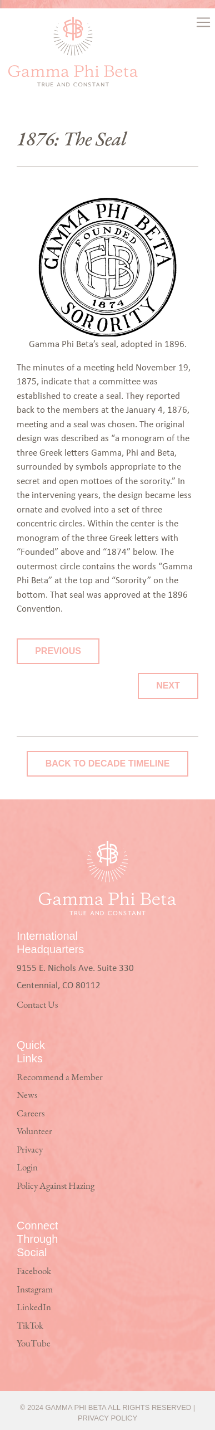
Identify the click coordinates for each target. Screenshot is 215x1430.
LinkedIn (34, 1307)
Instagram (35, 1290)
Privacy (30, 1150)
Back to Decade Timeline (108, 763)
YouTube (34, 1344)
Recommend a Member (60, 1077)
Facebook (34, 1271)
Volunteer (34, 1131)
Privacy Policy (107, 1418)
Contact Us (37, 1005)
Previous (58, 651)
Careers (30, 1114)
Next (168, 685)
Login (27, 1168)
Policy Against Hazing (55, 1186)
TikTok (30, 1326)
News (27, 1095)
